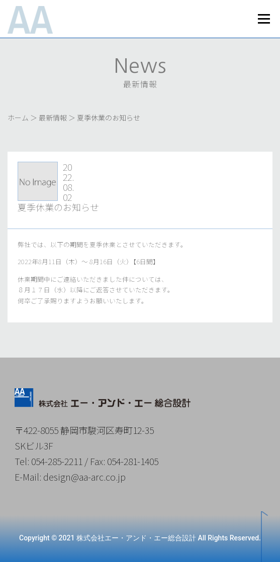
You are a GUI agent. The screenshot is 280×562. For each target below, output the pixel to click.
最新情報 (53, 118)
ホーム (18, 118)
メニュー (263, 19)
